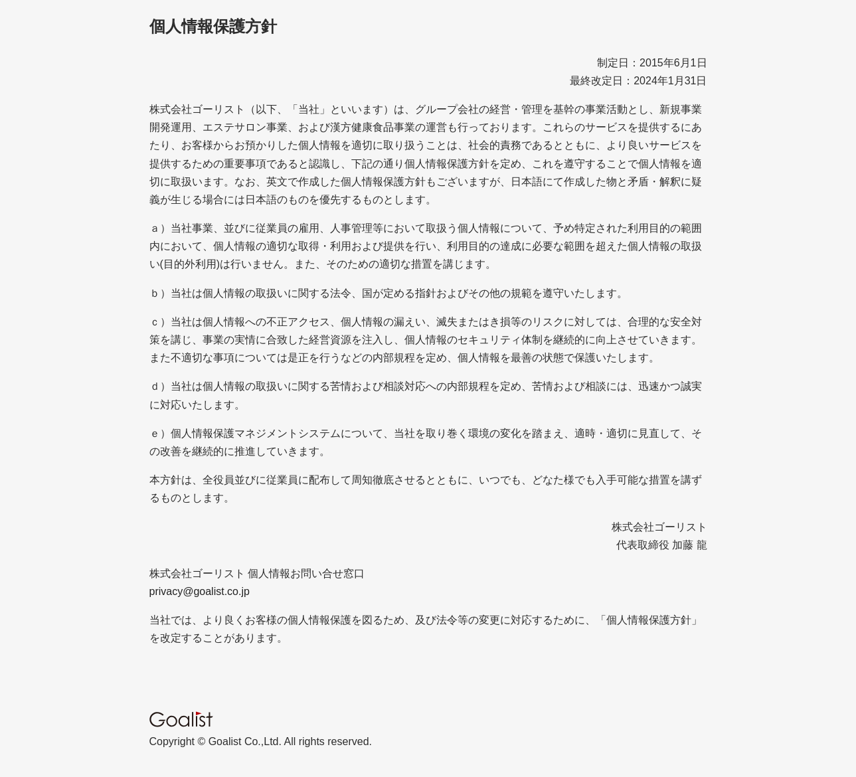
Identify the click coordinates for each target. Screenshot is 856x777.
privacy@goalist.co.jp (199, 591)
